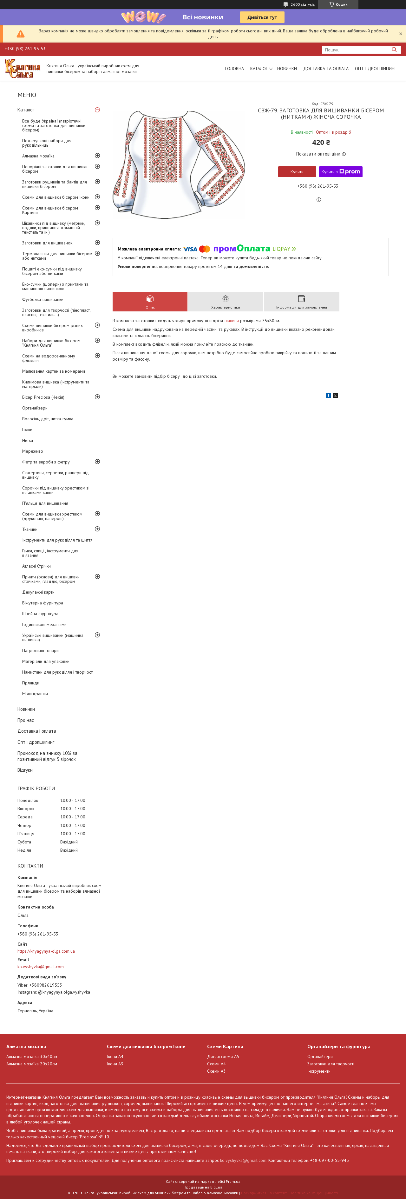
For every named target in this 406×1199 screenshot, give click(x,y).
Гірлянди (30, 683)
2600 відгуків (303, 4)
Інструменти (319, 1071)
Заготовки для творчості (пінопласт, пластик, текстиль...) (56, 312)
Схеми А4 (216, 1064)
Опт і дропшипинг (375, 68)
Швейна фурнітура (40, 613)
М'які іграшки (35, 693)
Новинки (287, 68)
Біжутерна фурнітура (42, 603)
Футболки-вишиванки (42, 299)
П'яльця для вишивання (45, 503)
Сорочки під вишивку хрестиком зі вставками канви (55, 490)
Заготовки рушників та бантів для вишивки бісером (54, 184)
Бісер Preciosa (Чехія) (43, 397)
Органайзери (35, 408)
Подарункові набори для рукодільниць (46, 143)
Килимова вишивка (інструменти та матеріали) (55, 384)
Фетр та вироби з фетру (46, 462)
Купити (297, 172)
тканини (231, 320)
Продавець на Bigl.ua (203, 1187)
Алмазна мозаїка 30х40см (31, 1056)
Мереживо (32, 451)
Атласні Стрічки (36, 566)
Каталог (259, 68)
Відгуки (25, 770)
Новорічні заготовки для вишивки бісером (55, 169)
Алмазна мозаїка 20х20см (31, 1064)
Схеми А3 (216, 1071)
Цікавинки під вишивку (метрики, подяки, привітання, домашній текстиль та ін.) (53, 227)
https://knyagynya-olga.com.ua (46, 951)
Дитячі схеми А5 (223, 1056)
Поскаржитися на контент (264, 1192)
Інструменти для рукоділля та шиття (57, 540)
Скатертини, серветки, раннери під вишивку (55, 475)
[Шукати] (394, 50)
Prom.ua (233, 1181)
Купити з (341, 172)
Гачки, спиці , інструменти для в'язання (50, 553)
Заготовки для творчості (330, 1064)
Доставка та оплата (326, 68)
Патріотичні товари (40, 650)
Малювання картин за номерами (53, 371)
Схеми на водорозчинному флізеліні (48, 358)
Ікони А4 (115, 1056)
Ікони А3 (115, 1064)
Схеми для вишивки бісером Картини (50, 210)
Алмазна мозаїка (38, 156)
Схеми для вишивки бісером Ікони (55, 197)
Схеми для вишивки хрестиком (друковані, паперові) (52, 516)
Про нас (25, 720)
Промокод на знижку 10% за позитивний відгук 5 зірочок (47, 756)
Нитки (27, 440)
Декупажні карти (38, 592)
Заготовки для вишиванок (47, 243)
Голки (27, 429)
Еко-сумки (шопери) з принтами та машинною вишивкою (55, 286)
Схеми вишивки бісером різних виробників (52, 328)
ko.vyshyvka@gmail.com (40, 966)
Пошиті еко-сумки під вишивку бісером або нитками (52, 271)
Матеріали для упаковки (45, 661)
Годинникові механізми (44, 624)
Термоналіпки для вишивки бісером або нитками (57, 256)
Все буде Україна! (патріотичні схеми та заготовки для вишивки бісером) (53, 125)
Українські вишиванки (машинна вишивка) (52, 637)
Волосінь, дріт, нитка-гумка (47, 419)
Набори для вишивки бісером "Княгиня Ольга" (51, 343)
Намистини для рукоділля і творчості (58, 672)
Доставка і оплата (36, 731)
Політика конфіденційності (314, 1192)
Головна (234, 68)
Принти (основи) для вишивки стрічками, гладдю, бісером (51, 579)
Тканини (29, 529)
